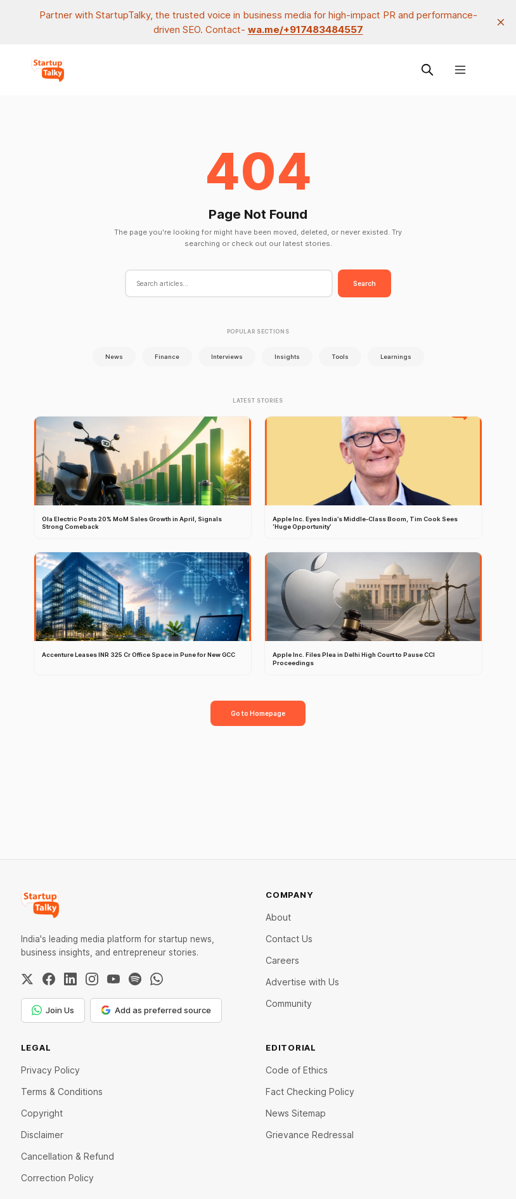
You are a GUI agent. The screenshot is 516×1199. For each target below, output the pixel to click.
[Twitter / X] (27, 979)
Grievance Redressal (310, 1134)
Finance (167, 356)
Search (364, 283)
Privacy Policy (50, 1070)
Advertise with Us (302, 981)
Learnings (395, 356)
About (278, 917)
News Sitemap (296, 1113)
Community (289, 1003)
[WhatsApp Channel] (156, 979)
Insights (287, 356)
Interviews (227, 356)
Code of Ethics (297, 1070)
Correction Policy (57, 1177)
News (114, 356)
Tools (340, 356)
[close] (501, 22)
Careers (282, 960)
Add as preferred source (156, 1010)
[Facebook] (48, 979)
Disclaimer (42, 1134)
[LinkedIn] (70, 979)
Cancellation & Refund (67, 1156)
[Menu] (460, 70)
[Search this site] (427, 70)
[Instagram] (92, 979)
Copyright (42, 1113)
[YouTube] (113, 979)
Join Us (53, 1010)
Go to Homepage (258, 713)
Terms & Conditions (62, 1091)
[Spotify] (135, 979)
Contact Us (289, 938)
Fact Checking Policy (310, 1091)
